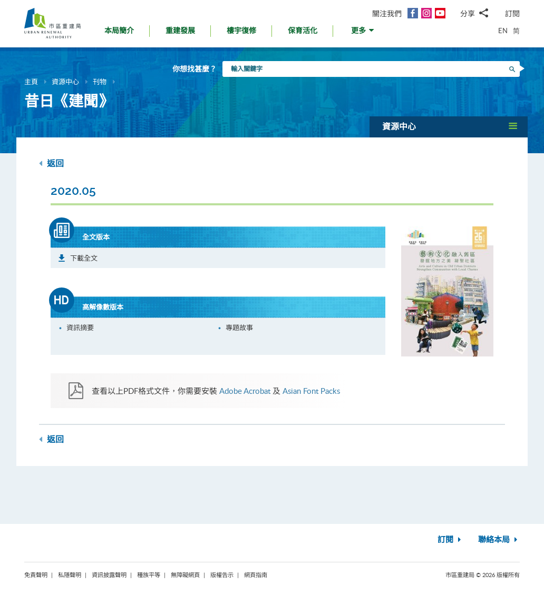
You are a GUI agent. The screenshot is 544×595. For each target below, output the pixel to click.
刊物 (99, 81)
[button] (363, 33)
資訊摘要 (80, 327)
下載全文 (84, 258)
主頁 (31, 81)
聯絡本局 (499, 540)
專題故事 (239, 327)
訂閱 (512, 13)
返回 (51, 163)
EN (503, 30)
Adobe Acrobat (244, 390)
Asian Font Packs (311, 390)
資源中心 (65, 81)
